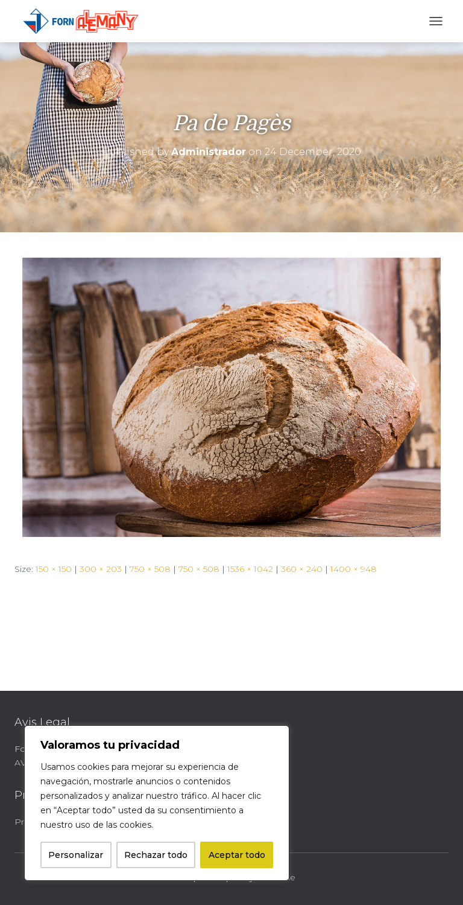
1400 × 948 (353, 569)
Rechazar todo (155, 854)
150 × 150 (54, 569)
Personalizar (75, 854)
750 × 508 (150, 569)
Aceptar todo (237, 854)
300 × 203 (101, 569)
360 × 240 (302, 569)
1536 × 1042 (250, 569)
